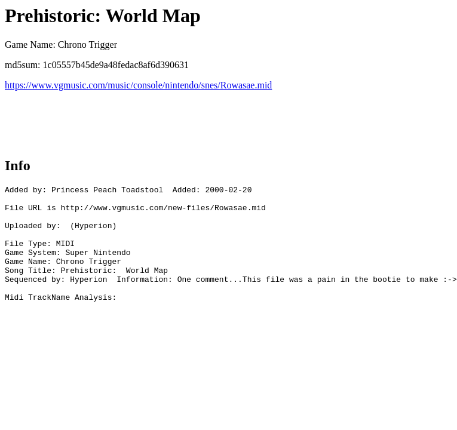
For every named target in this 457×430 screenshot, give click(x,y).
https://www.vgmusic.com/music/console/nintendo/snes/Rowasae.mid (138, 85)
